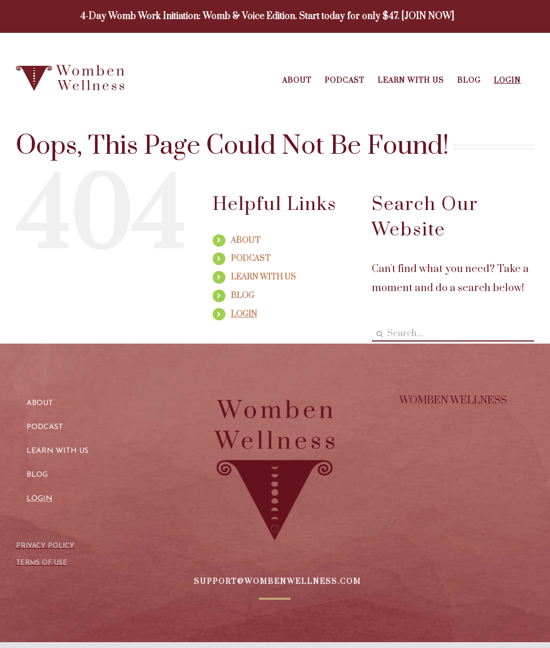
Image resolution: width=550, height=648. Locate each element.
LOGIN (244, 314)
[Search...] (453, 333)
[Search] (379, 333)
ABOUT (245, 240)
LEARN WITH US (263, 277)
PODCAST (250, 258)
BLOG (242, 296)
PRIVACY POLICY (45, 545)
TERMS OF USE (41, 562)
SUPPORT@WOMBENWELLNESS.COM (277, 581)
